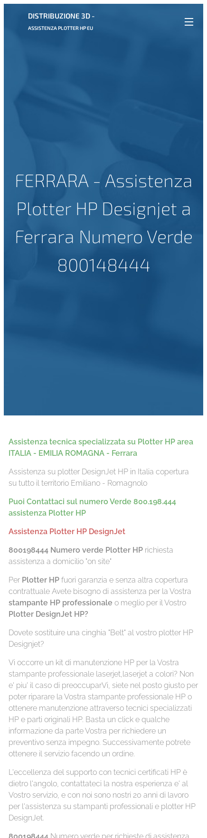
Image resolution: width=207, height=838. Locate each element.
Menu (189, 21)
